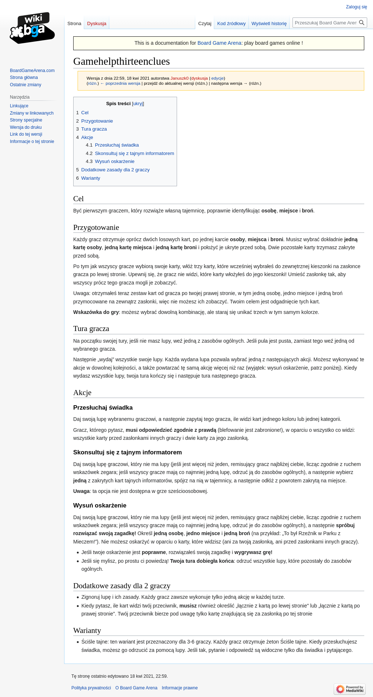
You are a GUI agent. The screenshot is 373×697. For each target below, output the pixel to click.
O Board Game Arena (136, 687)
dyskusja (199, 78)
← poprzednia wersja (120, 83)
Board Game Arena (219, 43)
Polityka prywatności (91, 687)
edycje (217, 78)
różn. (93, 83)
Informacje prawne (180, 687)
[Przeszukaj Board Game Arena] (329, 22)
